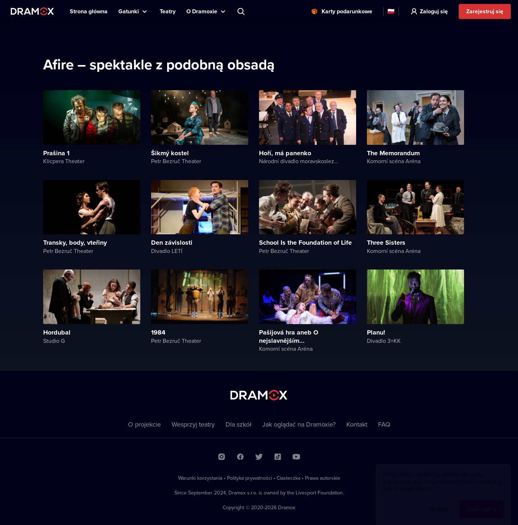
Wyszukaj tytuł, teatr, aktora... (241, 11)
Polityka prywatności (249, 478)
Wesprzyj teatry (193, 424)
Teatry (168, 11)
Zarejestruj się (484, 11)
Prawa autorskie (322, 478)
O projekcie (144, 424)
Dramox (32, 11)
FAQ (384, 424)
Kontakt (356, 424)
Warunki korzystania (200, 478)
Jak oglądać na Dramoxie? (299, 424)
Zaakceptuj (481, 502)
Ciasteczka (288, 478)
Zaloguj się (434, 11)
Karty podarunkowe (347, 11)
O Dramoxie (201, 11)
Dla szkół (238, 424)
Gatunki (128, 11)
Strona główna (89, 11)
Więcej (439, 502)
